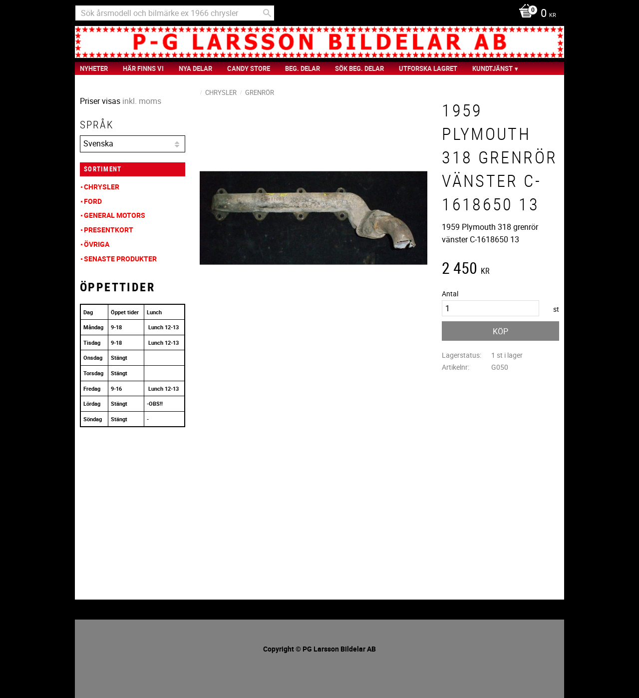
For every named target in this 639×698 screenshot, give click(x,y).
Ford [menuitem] (93, 201)
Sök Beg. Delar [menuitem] (359, 68)
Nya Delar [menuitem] (195, 68)
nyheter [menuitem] (94, 68)
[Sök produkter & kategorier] (175, 13)
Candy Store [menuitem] (248, 68)
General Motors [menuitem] (114, 215)
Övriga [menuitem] (96, 244)
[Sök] (267, 12)
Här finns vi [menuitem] (143, 68)
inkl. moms (141, 100)
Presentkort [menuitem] (108, 229)
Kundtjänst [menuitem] (492, 68)
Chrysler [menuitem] (101, 186)
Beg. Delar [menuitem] (302, 68)
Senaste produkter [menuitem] (120, 258)
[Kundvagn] (535, 14)
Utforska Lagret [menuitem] (428, 68)
